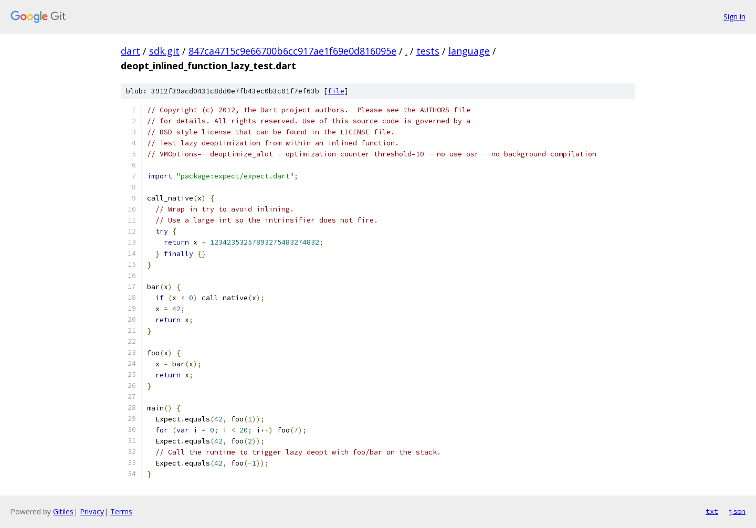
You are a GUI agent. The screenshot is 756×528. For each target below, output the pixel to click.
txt (712, 511)
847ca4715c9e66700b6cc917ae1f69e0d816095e (292, 51)
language (469, 51)
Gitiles (63, 511)
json (737, 511)
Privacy (92, 511)
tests (427, 51)
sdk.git (164, 51)
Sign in (734, 17)
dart (130, 51)
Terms (121, 511)
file (336, 91)
